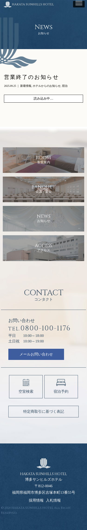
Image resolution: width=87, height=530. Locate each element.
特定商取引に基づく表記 (43, 411)
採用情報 (36, 500)
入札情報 (53, 500)
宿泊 (65, 85)
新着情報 (25, 85)
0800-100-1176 (39, 328)
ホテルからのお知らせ (47, 85)
